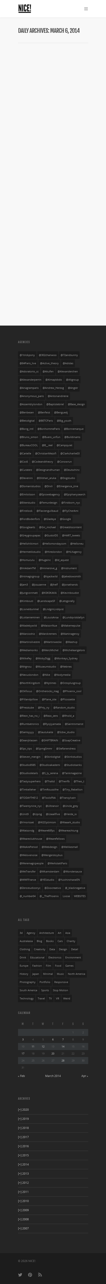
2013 (23, 1174)
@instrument (69, 568)
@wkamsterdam (49, 871)
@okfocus (26, 691)
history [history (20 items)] (24, 974)
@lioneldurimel (29, 609)
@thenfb (64, 781)
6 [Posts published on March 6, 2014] (53, 1039)
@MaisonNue (49, 625)
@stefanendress (66, 748)
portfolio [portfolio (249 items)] (45, 982)
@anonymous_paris (32, 396)
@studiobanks (73, 765)
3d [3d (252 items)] (21, 933)
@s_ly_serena (50, 773)
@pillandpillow (29, 699)
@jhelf (54, 584)
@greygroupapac (30, 535)
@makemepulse (70, 625)
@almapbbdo (53, 379)
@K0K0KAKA (49, 592)
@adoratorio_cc (29, 371)
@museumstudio (46, 666)
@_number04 (28, 896)
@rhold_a (68, 715)
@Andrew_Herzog (53, 388)
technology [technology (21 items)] (27, 998)
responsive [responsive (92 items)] (61, 982)
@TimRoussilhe (49, 789)
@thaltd (50, 781)
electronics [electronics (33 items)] (54, 957)
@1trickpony (27, 355)
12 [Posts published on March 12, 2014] (43, 1046)
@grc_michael (47, 527)
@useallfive (53, 814)
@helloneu (77, 543)
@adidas (68, 363)
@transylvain (68, 797)
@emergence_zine (67, 486)
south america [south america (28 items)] (28, 990)
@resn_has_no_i (30, 715)
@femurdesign (48, 502)
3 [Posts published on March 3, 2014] (23, 1039)
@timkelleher (28, 789)
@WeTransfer (28, 871)
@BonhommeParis (48, 428)
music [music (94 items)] (60, 974)
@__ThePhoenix (49, 896)
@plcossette (67, 699)
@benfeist (44, 412)
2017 (23, 1137)
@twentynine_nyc (31, 806)
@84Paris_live (28, 363)
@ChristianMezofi (45, 453)
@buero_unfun (51, 437)
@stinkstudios (73, 756)
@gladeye (50, 519)
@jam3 (24, 584)
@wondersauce (72, 871)
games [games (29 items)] (69, 965)
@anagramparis (29, 388)
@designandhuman (48, 469)
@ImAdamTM (28, 568)
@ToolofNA (49, 797)
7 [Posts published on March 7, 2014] (63, 1039)
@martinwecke (53, 642)
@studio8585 (28, 765)
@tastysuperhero (30, 781)
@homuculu (27, 560)
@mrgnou (26, 666)
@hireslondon (53, 551)
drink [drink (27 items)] (23, 957)
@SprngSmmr (44, 748)
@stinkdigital (52, 756)
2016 (23, 1146)
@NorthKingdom (30, 683)
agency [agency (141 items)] (31, 933)
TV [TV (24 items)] (50, 998)
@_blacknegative (75, 888)
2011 (23, 1192)
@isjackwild (51, 576)
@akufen (48, 371)
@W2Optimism (47, 822)
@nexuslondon (29, 674)
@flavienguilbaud (47, 510)
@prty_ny (43, 707)
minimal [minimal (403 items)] (48, 974)
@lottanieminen (30, 617)
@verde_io (70, 814)
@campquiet (64, 445)
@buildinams (72, 437)
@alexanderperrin (30, 379)
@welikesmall (69, 847)
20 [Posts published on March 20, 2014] (52, 1053)
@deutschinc (72, 469)
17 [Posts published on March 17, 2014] (23, 1053)
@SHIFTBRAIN (49, 740)
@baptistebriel (55, 404)
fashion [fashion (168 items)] (37, 965)
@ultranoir (52, 806)
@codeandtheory (42, 461)
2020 (23, 1110)
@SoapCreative (71, 740)
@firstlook (26, 510)
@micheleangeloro (73, 650)
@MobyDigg (43, 658)
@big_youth (64, 420)
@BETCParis (46, 420)
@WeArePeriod (29, 847)
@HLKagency (74, 551)
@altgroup (72, 379)
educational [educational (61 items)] (37, 957)
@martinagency (70, 633)
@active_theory (49, 363)
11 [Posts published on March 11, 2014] (33, 1046)
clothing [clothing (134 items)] (25, 949)
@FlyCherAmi (70, 510)
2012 (23, 1183)
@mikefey (26, 658)
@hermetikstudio (30, 551)
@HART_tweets (71, 535)
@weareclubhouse (31, 838)
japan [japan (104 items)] (35, 974)
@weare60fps (46, 830)
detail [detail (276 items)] (74, 949)
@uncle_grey (70, 806)
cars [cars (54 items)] (60, 941)
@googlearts (27, 527)
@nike (46, 674)
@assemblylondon (31, 404)
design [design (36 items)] (63, 949)
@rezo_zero (51, 715)
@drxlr (48, 486)
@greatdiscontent (71, 527)
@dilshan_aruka (46, 478)
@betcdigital (27, 420)
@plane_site (49, 699)
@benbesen (27, 412)
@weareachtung (68, 830)
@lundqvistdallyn (73, 617)
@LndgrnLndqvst (53, 609)
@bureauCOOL (29, 445)
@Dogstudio (67, 478)
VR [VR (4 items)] (57, 998)
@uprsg (37, 814)
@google (65, 519)
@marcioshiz (27, 633)
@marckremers (48, 633)
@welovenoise (28, 855)
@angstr (73, 388)
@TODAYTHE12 (29, 797)
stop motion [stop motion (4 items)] (60, 990)
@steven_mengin (30, 756)
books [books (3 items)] (50, 941)
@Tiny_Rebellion (72, 789)
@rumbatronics (29, 724)
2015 (23, 1155)
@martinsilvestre (30, 642)
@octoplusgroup (70, 683)
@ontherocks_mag (47, 691)
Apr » (84, 1076)
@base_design (76, 404)
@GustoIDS (51, 535)
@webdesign (49, 847)
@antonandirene (58, 396)
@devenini (26, 478)
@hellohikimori (29, 543)
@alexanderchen (68, 371)
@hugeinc (45, 560)
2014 (23, 1164)
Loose (66, 896)
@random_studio (64, 707)
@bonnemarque (74, 428)
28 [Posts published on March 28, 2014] (63, 1060)
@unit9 (24, 814)
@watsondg (27, 830)
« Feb (21, 1076)
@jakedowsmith (71, 576)
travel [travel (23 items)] (41, 998)
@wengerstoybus (51, 855)
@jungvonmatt (29, 592)
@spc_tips (26, 748)
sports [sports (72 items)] (45, 990)
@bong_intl (26, 428)
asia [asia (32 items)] (67, 933)
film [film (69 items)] (48, 965)
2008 (23, 1219)
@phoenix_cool (72, 691)
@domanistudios (30, 486)
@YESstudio (47, 879)
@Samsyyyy (27, 732)
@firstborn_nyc (70, 502)
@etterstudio (27, 502)
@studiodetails (29, 773)
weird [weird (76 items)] (66, 998)
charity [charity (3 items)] (71, 941)
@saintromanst (74, 724)
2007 (23, 1228)
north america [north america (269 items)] (76, 974)
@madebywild (28, 625)
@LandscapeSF (46, 601)
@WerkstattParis (57, 863)
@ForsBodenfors (30, 519)
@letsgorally (67, 601)
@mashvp (71, 642)
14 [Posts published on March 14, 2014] (63, 1046)
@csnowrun (64, 461)
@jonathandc (70, 584)
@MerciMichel (50, 650)
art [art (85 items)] (59, 933)
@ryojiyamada (52, 724)
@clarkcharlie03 (70, 453)
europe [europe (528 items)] (24, 965)
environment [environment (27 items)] (73, 957)
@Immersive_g (48, 568)
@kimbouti (26, 601)
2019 (23, 1119)
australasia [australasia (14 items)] (26, 941)
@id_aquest (62, 560)
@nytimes (50, 683)
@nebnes (66, 666)
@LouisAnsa (51, 617)
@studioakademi (50, 765)
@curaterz (26, 469)
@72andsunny (69, 355)
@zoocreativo (52, 888)
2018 (23, 1128)
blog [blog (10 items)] (39, 941)
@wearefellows (55, 838)
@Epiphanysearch (74, 494)
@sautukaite (45, 732)
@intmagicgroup (30, 576)
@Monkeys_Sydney (66, 658)
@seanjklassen (28, 740)
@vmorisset (27, 822)
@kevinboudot (70, 592)
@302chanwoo (48, 355)
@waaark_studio (70, 822)
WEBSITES (80, 896)
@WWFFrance (28, 879)
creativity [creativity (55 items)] (39, 949)
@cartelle (25, 453)
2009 (23, 1210)
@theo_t (79, 781)
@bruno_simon (29, 437)
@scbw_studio (66, 732)
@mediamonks (29, 650)
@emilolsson (27, 494)
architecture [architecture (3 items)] (46, 933)
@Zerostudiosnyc (30, 888)
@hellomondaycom (54, 543)
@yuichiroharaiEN (69, 879)
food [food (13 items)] (58, 965)
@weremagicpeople (32, 863)
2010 (23, 1201)
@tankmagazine (72, 773)
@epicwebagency (49, 494)
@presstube (27, 707)
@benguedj (61, 412)
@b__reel (47, 445)
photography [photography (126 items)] (28, 982)
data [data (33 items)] (52, 949)
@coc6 (24, 461)
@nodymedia (62, 674)
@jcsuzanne (39, 584)
